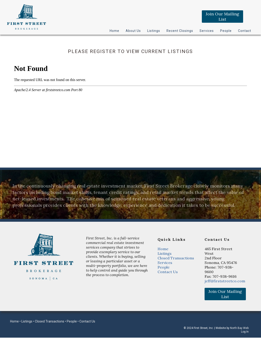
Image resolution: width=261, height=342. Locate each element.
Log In (245, 331)
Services (207, 31)
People (226, 31)
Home (114, 31)
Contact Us (168, 271)
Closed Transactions (176, 258)
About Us (133, 31)
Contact (244, 31)
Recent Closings (180, 31)
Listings (153, 31)
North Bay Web (239, 328)
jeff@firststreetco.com (225, 281)
